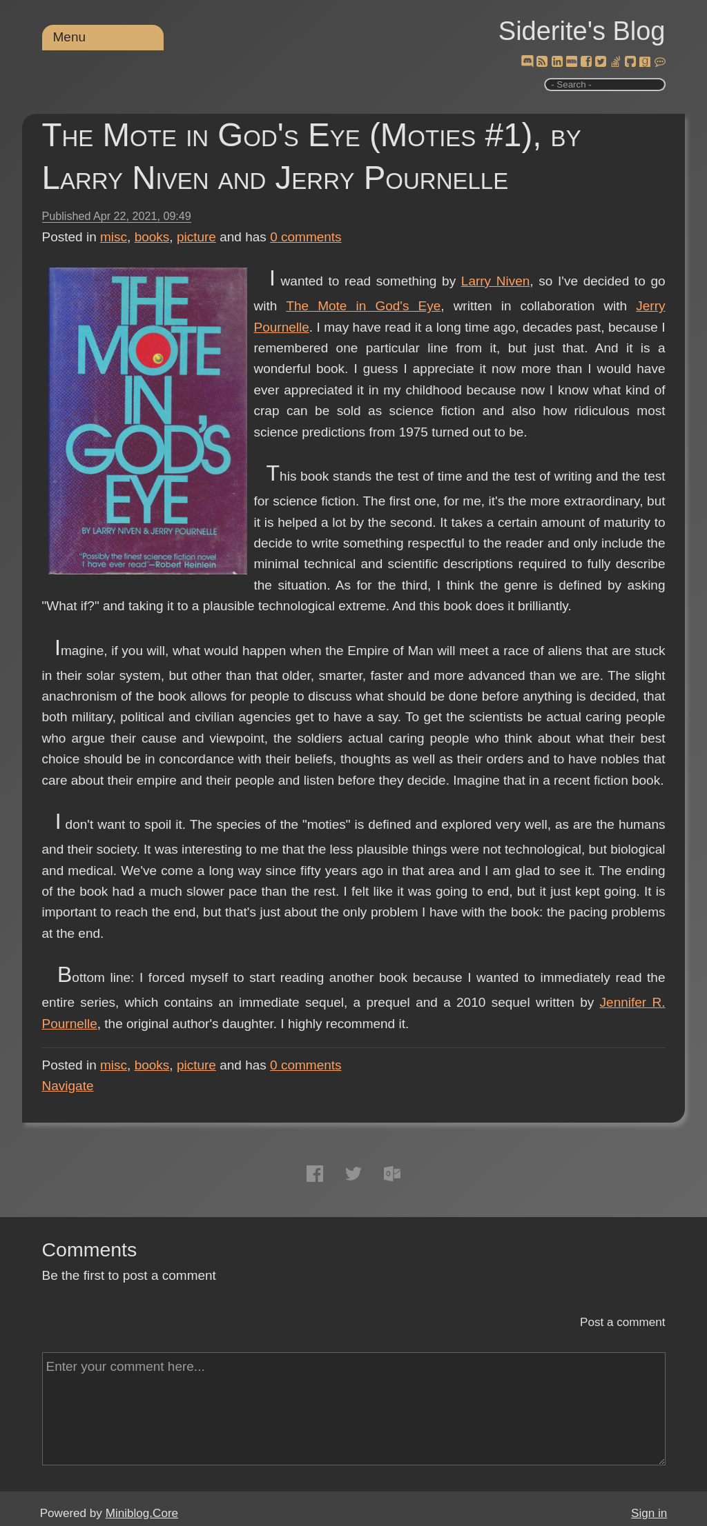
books (152, 237)
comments (306, 237)
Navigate (68, 1085)
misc (113, 237)
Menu (69, 37)
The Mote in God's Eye (363, 306)
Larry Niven (495, 281)
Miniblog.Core (142, 1513)
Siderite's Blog (582, 31)
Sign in (649, 1513)
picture (196, 237)
